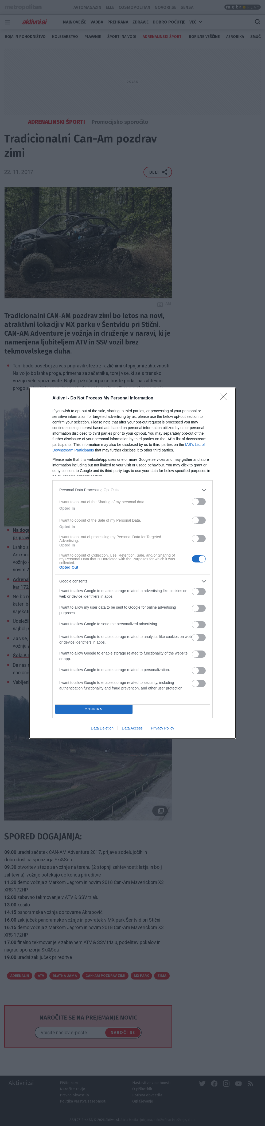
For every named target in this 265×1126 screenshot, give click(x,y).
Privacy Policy (162, 728)
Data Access (132, 728)
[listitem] (132, 490)
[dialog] (132, 563)
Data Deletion (102, 728)
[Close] (225, 398)
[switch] (199, 501)
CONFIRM (94, 709)
